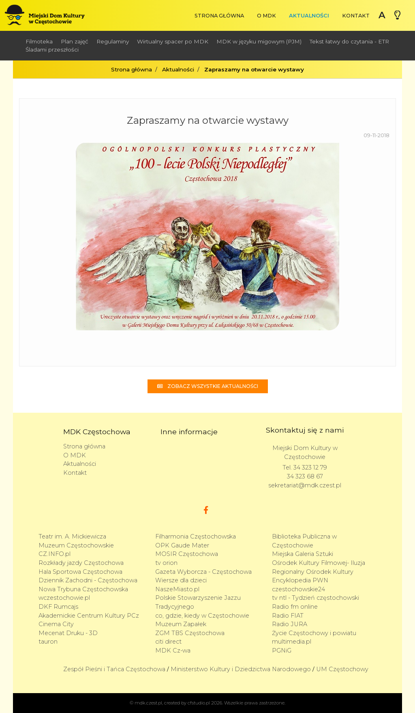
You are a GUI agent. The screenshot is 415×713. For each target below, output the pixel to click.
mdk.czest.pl (148, 703)
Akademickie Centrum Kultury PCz (89, 615)
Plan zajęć (74, 41)
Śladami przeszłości (52, 49)
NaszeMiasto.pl (177, 589)
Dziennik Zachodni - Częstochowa (88, 580)
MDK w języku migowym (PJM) (259, 41)
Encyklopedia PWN (300, 580)
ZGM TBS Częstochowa (190, 633)
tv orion (166, 563)
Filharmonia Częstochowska (195, 536)
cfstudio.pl (199, 703)
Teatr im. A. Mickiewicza (72, 536)
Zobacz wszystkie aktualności (207, 386)
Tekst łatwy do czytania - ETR (349, 41)
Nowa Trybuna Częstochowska (83, 589)
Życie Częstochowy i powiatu (314, 633)
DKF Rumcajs (58, 606)
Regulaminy (112, 41)
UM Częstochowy (342, 669)
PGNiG (281, 650)
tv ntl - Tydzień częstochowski (315, 597)
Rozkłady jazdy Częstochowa (81, 563)
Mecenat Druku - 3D (68, 633)
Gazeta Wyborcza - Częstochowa (203, 571)
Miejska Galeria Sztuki (302, 554)
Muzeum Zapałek (180, 624)
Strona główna (219, 16)
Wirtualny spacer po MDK (172, 41)
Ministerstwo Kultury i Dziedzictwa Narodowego (241, 669)
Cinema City (56, 624)
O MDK (266, 16)
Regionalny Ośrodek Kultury (312, 571)
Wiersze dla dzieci (181, 580)
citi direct (168, 641)
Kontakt (356, 16)
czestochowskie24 (298, 589)
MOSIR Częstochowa (186, 554)
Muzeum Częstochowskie (76, 545)
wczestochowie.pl (64, 597)
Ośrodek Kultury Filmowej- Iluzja (318, 563)
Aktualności (309, 16)
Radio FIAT (288, 615)
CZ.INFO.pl (55, 554)
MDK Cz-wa (172, 650)
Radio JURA (289, 624)
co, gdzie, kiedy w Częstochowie (202, 615)
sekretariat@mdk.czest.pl (304, 485)
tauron (48, 641)
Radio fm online (295, 606)
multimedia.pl (291, 641)
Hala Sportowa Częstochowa (80, 571)
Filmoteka (39, 41)
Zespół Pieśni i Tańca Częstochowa (114, 669)
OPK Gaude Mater (182, 545)
